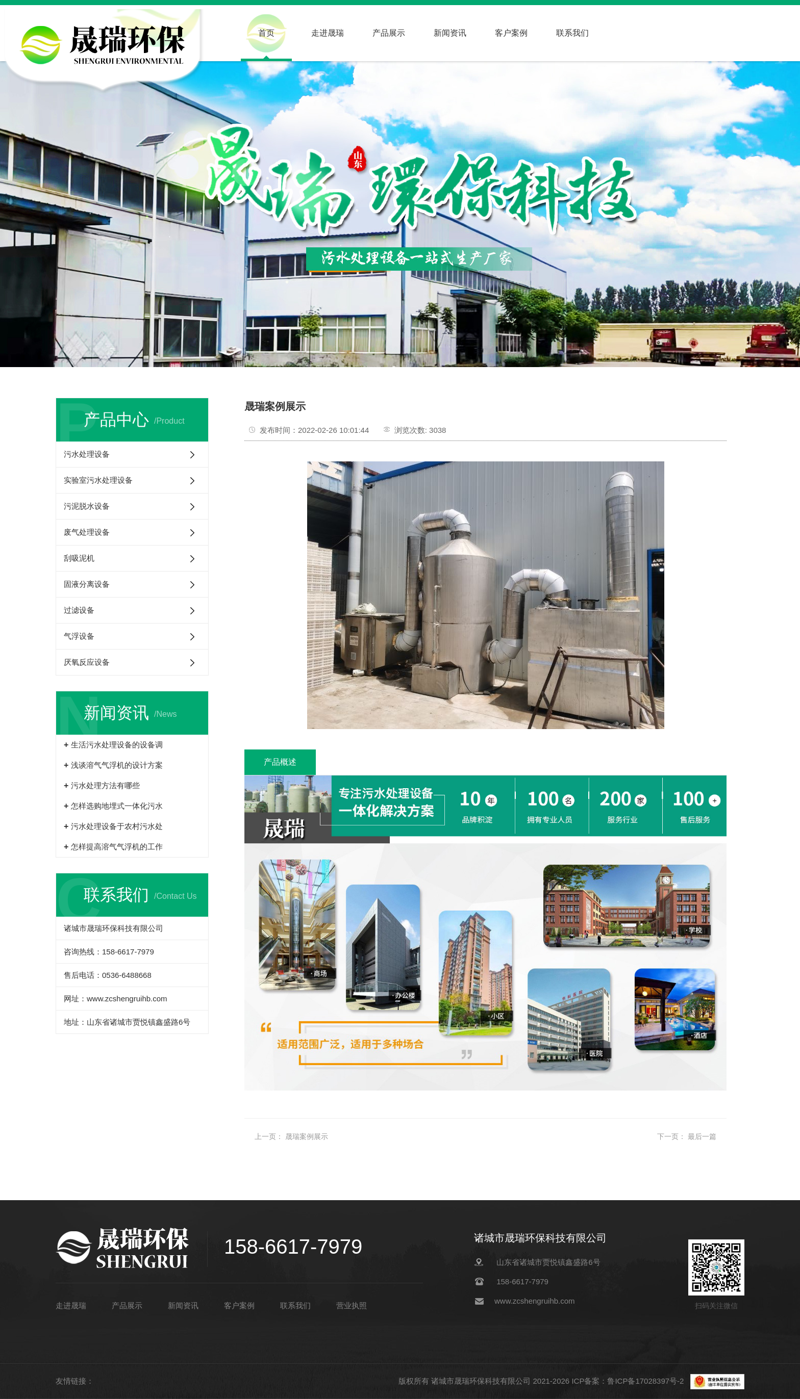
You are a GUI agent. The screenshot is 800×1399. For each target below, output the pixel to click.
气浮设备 (79, 636)
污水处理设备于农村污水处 (117, 826)
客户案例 (511, 33)
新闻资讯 (450, 33)
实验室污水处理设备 (98, 480)
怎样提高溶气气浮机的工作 (117, 846)
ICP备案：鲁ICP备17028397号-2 (628, 1381)
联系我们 (572, 33)
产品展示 (388, 33)
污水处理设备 (87, 454)
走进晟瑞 (327, 33)
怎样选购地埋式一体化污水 (117, 805)
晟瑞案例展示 (306, 1136)
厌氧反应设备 (87, 662)
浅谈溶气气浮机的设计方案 (117, 765)
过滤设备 (79, 610)
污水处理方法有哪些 (105, 785)
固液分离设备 (87, 584)
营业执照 (351, 1305)
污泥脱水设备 (87, 506)
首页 (266, 33)
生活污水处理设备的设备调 (117, 744)
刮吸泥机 (79, 558)
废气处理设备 (87, 532)
